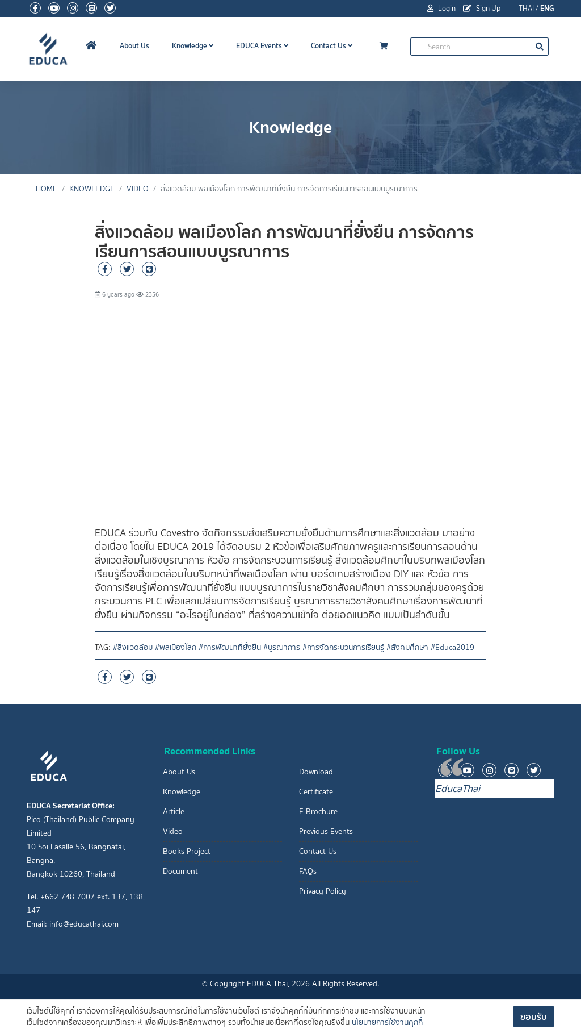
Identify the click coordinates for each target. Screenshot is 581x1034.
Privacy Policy (322, 891)
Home (46, 189)
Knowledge (192, 46)
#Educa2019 (452, 647)
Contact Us (331, 46)
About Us (134, 46)
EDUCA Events (262, 46)
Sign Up (481, 8)
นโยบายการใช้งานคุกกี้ (387, 1022)
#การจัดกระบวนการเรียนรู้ (343, 647)
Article (173, 812)
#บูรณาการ (281, 647)
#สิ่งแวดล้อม (133, 647)
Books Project (186, 851)
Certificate (316, 792)
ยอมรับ (533, 1016)
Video (138, 189)
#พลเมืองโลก (175, 647)
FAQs (308, 871)
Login (441, 8)
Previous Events (326, 831)
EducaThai (457, 788)
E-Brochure (318, 812)
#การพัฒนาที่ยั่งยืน (230, 647)
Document (180, 871)
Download (316, 772)
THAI (526, 8)
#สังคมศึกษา (407, 647)
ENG (547, 8)
